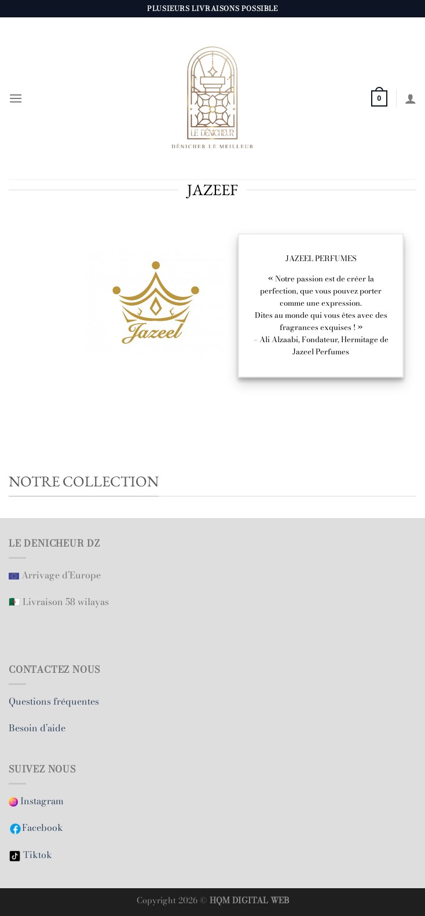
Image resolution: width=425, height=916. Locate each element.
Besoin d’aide (38, 728)
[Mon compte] (410, 98)
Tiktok (36, 855)
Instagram (37, 801)
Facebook (42, 827)
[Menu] (16, 98)
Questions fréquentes (54, 701)
